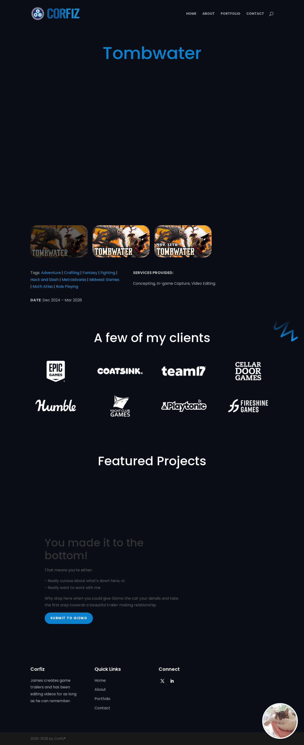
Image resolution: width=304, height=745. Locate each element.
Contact (255, 14)
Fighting (107, 272)
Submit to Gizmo (68, 618)
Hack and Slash (44, 279)
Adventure (51, 272)
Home (191, 14)
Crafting (71, 272)
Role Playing (67, 286)
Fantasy (89, 272)
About (208, 14)
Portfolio (230, 14)
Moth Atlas (43, 286)
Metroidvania (74, 279)
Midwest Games (104, 279)
